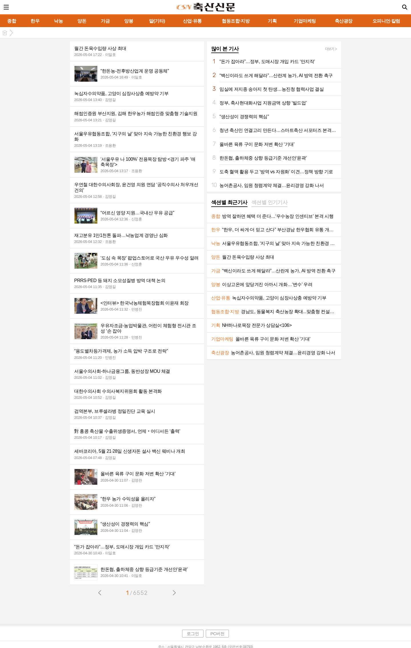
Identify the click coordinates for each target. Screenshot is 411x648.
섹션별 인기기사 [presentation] (269, 202)
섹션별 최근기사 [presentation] (229, 202)
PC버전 (217, 633)
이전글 (100, 592)
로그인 (193, 633)
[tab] (229, 203)
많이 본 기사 (225, 49)
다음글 (174, 592)
